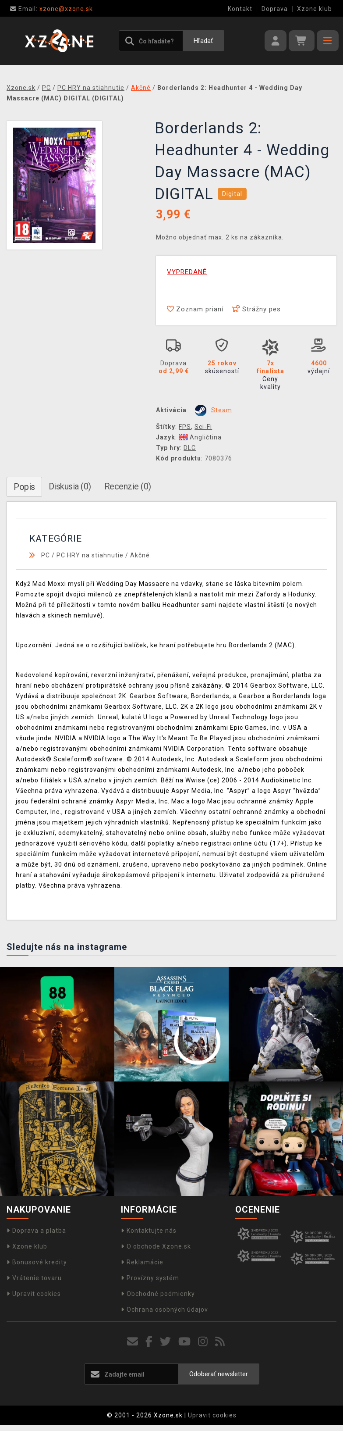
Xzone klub (314, 8)
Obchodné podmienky (158, 1293)
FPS (185, 426)
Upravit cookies (34, 1293)
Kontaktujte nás (149, 1230)
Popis (24, 487)
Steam (221, 410)
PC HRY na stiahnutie (90, 555)
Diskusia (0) (70, 486)
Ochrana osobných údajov (164, 1309)
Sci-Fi (203, 426)
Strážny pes (256, 309)
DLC (190, 447)
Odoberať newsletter (218, 1374)
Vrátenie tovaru (34, 1277)
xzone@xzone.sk (51, 8)
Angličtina (200, 437)
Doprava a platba (36, 1230)
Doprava (275, 8)
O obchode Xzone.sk (156, 1246)
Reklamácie (142, 1262)
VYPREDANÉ (187, 272)
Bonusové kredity (37, 1262)
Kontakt (240, 8)
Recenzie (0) (127, 486)
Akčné (140, 555)
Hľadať (203, 41)
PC (45, 555)
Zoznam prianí (195, 309)
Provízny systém (150, 1277)
